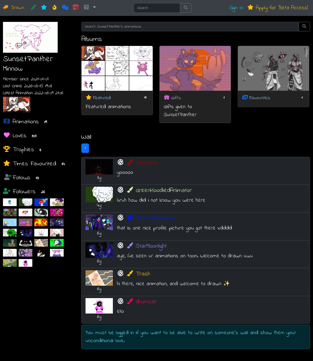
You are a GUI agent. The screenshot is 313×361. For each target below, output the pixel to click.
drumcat (141, 302)
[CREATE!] (33, 8)
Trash (138, 274)
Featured (102, 97)
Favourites (259, 97)
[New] (44, 8)
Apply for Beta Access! (277, 8)
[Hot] (54, 8)
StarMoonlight (146, 246)
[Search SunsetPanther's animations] (190, 26)
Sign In (236, 8)
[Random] (65, 8)
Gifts (176, 97)
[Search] (157, 8)
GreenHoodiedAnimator (159, 190)
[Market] (75, 8)
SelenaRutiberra (150, 218)
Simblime (141, 163)
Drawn (13, 7)
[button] (89, 8)
